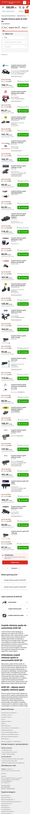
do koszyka (23, 85)
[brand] (15, 37)
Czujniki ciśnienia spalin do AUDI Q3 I (15, 580)
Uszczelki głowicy (6, 809)
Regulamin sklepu (6, 721)
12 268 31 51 (9, 769)
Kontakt (4, 773)
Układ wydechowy (21, 15)
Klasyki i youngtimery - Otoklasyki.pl (11, 741)
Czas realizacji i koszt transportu (10, 728)
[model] (15, 42)
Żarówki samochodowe (8, 811)
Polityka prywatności (7, 730)
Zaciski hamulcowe (7, 803)
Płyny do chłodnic (6, 797)
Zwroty (3, 723)
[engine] (15, 46)
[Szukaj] (27, 11)
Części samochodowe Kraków (9, 732)
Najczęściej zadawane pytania (10, 736)
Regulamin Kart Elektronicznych (10, 734)
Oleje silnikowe (6, 795)
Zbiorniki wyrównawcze (8, 799)
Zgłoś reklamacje (6, 725)
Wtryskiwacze (5, 805)
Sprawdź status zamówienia (9, 713)
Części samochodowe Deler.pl (8, 15)
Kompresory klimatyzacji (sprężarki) (11, 801)
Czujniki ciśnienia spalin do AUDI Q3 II (15, 587)
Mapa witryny (5, 738)
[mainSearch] (9, 11)
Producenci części (6, 717)
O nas (3, 719)
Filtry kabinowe (6, 807)
